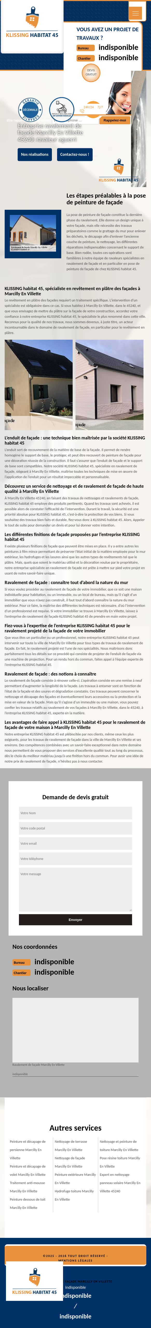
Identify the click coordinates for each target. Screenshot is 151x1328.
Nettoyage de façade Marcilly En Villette (70, 1162)
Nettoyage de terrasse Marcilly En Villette (71, 1145)
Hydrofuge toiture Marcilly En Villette (74, 1195)
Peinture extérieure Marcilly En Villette (75, 1178)
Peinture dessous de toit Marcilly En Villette (27, 1203)
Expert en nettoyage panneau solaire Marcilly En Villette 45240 (120, 1182)
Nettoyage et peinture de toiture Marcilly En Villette (119, 1145)
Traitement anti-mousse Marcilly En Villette (27, 1187)
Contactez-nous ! (74, 154)
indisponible (118, 47)
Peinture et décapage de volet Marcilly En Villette (28, 1170)
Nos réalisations (35, 154)
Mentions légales (75, 1260)
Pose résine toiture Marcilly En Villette (120, 1162)
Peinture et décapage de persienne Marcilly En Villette (28, 1149)
